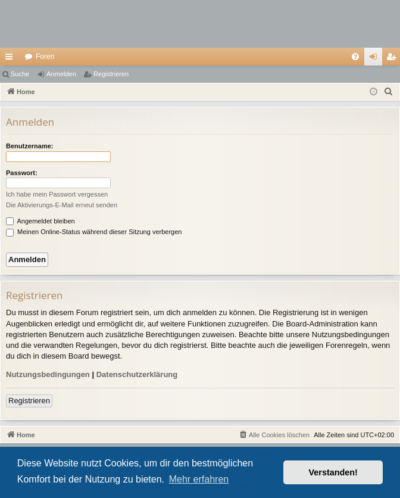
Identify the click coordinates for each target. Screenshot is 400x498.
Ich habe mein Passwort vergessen (57, 194)
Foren (45, 56)
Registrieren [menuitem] (394, 59)
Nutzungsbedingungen (48, 374)
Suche (20, 73)
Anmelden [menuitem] (376, 59)
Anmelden (61, 73)
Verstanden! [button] (333, 472)
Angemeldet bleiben (40, 221)
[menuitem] (355, 57)
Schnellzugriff (11, 59)
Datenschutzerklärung (137, 374)
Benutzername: (29, 146)
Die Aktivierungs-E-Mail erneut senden (61, 204)
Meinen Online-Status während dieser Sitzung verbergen (94, 231)
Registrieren (111, 73)
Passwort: (22, 172)
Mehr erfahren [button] (199, 479)
